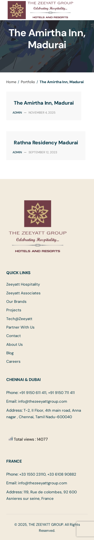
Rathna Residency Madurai (46, 142)
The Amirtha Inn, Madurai (44, 103)
